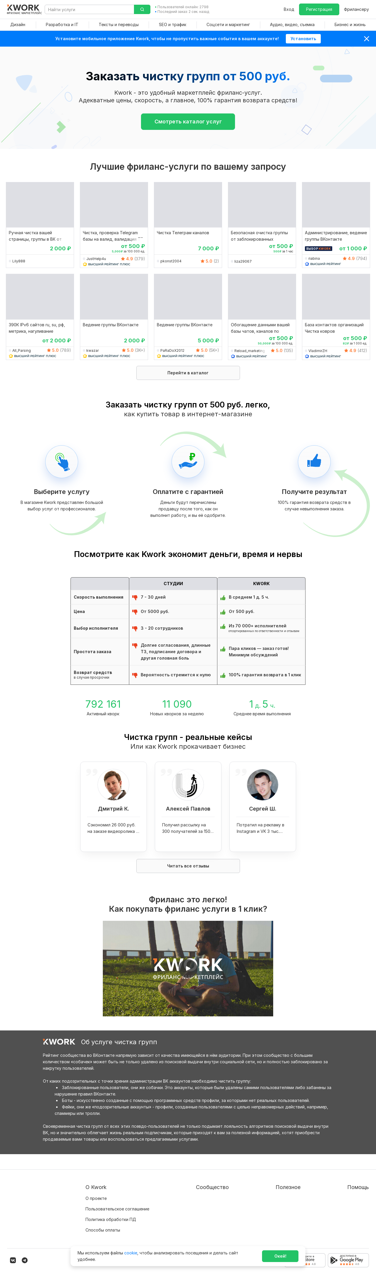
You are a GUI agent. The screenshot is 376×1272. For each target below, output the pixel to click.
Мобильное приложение (273, 1235)
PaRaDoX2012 (172, 350)
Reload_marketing (249, 351)
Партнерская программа (198, 1193)
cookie (130, 1252)
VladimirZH (317, 351)
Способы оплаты (102, 1214)
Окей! (280, 1256)
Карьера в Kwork (102, 1225)
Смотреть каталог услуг (188, 121)
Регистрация (319, 9)
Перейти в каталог (188, 372)
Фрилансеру (356, 9)
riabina (314, 258)
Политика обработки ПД (110, 1204)
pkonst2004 (171, 261)
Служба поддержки (348, 1193)
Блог (178, 1183)
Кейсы (179, 1204)
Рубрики (256, 1225)
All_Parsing (21, 350)
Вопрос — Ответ (345, 1183)
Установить (303, 38)
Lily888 (18, 261)
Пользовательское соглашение (117, 1193)
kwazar (92, 350)
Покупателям (261, 1183)
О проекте (96, 1183)
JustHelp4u (96, 259)
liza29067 (243, 261)
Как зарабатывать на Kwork (276, 1214)
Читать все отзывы (188, 865)
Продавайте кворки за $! (273, 1204)
